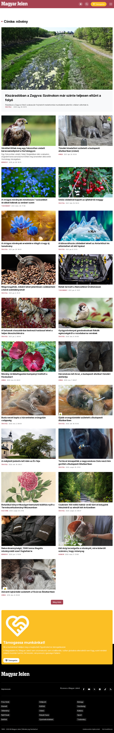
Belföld (4, 719)
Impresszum (6, 689)
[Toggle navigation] (110, 4)
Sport (79, 715)
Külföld (42, 706)
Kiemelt (4, 706)
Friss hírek (5, 702)
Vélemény (5, 711)
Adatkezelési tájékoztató (91, 729)
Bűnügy (80, 702)
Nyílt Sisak (5, 715)
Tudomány (81, 719)
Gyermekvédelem (46, 719)
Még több (57, 602)
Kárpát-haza (44, 715)
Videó (41, 711)
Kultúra (80, 711)
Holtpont (42, 702)
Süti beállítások (107, 729)
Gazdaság (81, 706)
